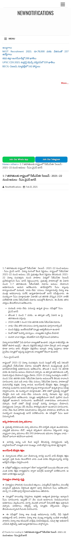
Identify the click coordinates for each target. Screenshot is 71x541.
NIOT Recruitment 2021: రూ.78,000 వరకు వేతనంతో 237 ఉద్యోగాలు (35, 54)
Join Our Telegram (51, 159)
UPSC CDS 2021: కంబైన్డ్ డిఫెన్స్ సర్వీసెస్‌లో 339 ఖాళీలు (29, 63)
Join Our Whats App (18, 159)
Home (6, 164)
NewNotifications (35, 13)
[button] (19, 160)
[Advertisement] (36, 25)
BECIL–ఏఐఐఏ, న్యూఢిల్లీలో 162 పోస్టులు (21, 67)
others (14, 164)
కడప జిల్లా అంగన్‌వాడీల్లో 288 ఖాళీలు (19, 59)
